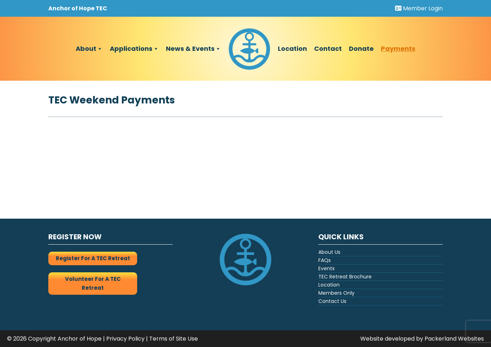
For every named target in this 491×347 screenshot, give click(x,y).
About (89, 49)
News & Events (193, 49)
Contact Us (332, 301)
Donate (361, 48)
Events (326, 268)
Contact (328, 48)
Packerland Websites (454, 339)
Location (292, 48)
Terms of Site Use (173, 339)
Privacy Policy (125, 339)
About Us (329, 252)
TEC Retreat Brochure (345, 276)
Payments (398, 48)
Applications (134, 49)
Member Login (419, 8)
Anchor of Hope (80, 339)
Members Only (336, 293)
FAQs (324, 260)
